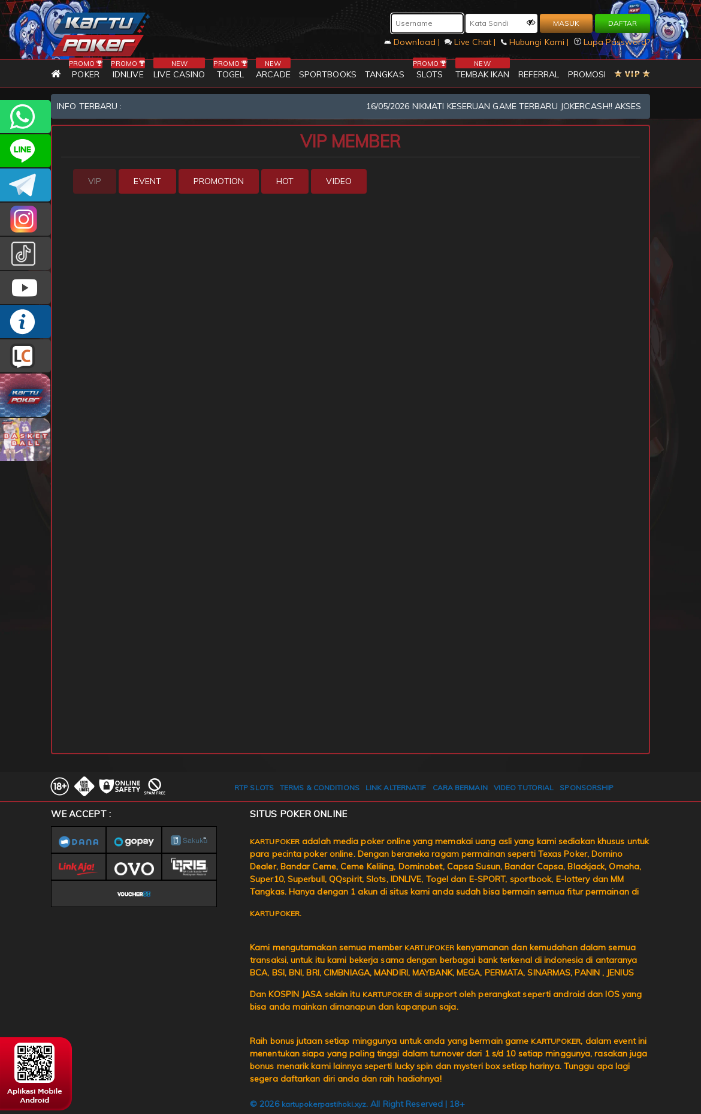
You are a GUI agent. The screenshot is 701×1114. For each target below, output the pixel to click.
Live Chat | (471, 42)
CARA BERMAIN (460, 787)
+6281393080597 (25, 116)
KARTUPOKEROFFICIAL (25, 184)
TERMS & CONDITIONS (319, 787)
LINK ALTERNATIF (396, 787)
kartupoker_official (25, 150)
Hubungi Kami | (536, 42)
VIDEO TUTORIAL (524, 787)
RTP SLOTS (254, 787)
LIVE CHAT (25, 355)
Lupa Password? (612, 42)
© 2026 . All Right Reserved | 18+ (357, 1103)
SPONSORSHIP (587, 787)
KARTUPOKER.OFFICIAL (25, 287)
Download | (413, 42)
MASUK (566, 23)
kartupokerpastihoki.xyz (324, 1104)
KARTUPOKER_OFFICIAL (25, 219)
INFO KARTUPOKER (25, 321)
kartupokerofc (25, 253)
